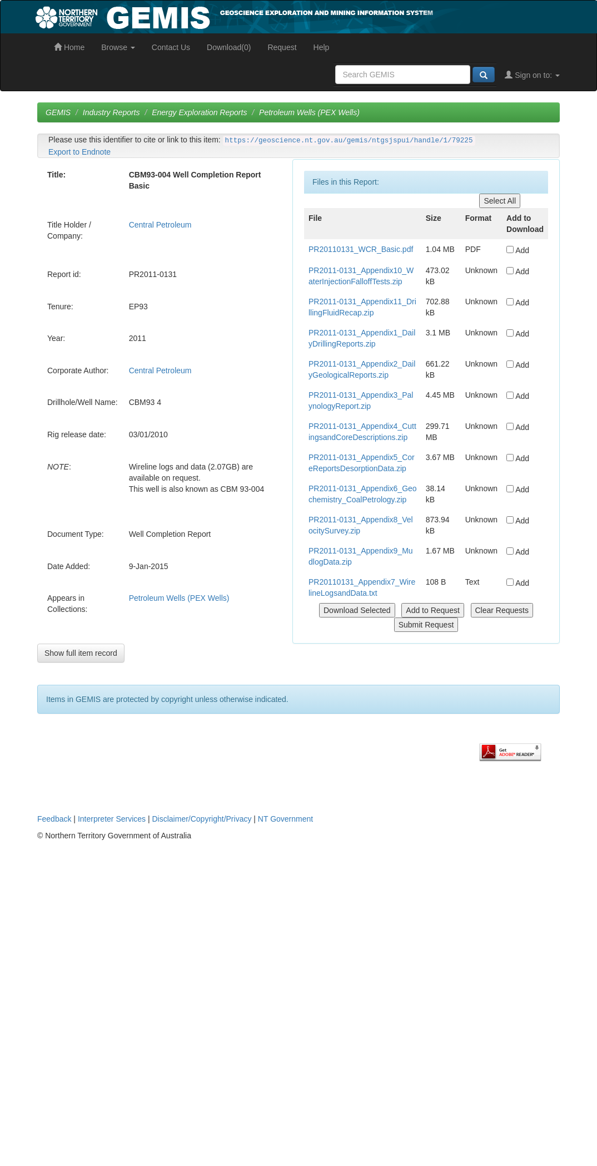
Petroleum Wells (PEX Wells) (309, 112)
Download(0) (229, 47)
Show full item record (80, 653)
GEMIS (58, 112)
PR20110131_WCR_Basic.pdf (361, 249)
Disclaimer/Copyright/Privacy (202, 818)
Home (69, 47)
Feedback (54, 818)
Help (322, 47)
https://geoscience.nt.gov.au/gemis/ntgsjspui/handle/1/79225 (349, 141)
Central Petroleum (160, 224)
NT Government (285, 818)
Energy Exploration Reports (199, 112)
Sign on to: (532, 75)
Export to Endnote (79, 151)
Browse (118, 47)
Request (281, 47)
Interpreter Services (112, 818)
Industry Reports (111, 112)
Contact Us (171, 47)
